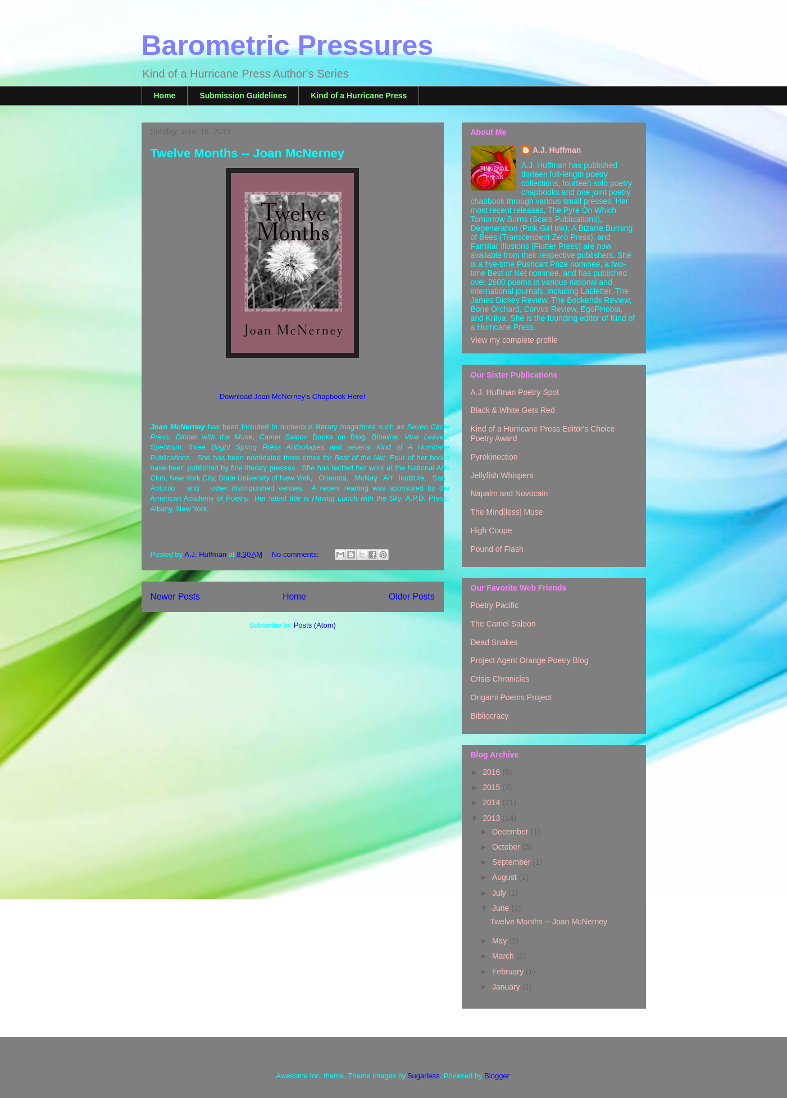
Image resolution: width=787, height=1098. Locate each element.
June (501, 908)
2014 (492, 802)
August (505, 877)
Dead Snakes (494, 642)
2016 (492, 772)
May (500, 940)
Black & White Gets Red (513, 410)
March (504, 955)
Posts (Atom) (315, 625)
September (512, 861)
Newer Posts (175, 596)
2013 (492, 818)
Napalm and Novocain (509, 493)
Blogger (496, 1076)
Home (165, 95)
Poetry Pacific (495, 605)
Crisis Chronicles (500, 678)
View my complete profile (514, 339)
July (500, 892)
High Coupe (491, 530)
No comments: (296, 554)
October (507, 846)
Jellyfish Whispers (502, 475)
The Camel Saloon (503, 623)
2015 (492, 787)
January (507, 986)
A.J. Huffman (557, 150)
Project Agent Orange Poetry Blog (530, 660)
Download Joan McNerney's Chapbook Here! (293, 396)
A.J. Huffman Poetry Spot (515, 392)
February (509, 971)
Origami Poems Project (511, 697)
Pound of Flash (497, 549)
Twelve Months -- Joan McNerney (248, 153)
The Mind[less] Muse (507, 511)
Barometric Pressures (288, 45)
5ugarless (423, 1076)
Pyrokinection (494, 456)
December (511, 831)
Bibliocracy (490, 715)
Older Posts (411, 596)
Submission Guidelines (242, 95)
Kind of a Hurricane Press (359, 95)
